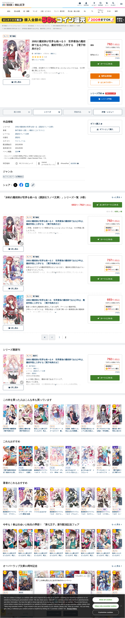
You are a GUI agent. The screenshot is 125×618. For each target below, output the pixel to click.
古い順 (109, 212)
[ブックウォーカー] (13, 3)
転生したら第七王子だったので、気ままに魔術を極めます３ (56, 554)
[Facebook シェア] (21, 185)
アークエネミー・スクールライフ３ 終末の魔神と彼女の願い (103, 471)
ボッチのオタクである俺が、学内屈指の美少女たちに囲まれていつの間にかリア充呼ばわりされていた (103, 430)
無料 (116, 11)
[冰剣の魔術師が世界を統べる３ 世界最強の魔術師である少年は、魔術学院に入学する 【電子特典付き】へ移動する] (33, 28)
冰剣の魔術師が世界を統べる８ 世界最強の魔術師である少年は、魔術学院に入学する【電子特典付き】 (55, 361)
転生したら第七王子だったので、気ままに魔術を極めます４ (72, 554)
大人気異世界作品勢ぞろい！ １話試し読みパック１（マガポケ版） (25, 471)
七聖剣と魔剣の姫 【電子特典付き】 (25, 430)
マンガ (35, 11)
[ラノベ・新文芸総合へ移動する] (28, 26)
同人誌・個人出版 (74, 11)
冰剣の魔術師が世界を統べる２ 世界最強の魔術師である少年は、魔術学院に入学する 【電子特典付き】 (55, 262)
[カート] (106, 3)
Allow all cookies (105, 600)
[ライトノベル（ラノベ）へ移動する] (43, 26)
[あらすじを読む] (59, 70)
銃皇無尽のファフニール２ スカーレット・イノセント (56, 513)
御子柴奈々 (38, 53)
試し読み (16, 82)
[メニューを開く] (121, 4)
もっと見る (117, 197)
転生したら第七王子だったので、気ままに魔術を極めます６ (103, 554)
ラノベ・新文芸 (59, 11)
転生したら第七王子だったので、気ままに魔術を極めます (40, 430)
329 (17, 152)
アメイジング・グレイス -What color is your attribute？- (57, 471)
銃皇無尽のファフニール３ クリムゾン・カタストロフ (72, 513)
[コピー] (33, 185)
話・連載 (26, 11)
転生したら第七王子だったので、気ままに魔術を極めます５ (87, 554)
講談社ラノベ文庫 (22, 134)
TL (92, 11)
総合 (8, 11)
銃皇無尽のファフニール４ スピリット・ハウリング (87, 513)
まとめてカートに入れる (107, 205)
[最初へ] (45, 337)
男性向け (19, 177)
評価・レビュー (108, 112)
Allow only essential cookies (106, 606)
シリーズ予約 (97, 93)
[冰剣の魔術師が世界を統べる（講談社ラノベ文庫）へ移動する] (67, 26)
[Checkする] (28, 76)
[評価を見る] (39, 58)
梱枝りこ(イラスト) (36, 130)
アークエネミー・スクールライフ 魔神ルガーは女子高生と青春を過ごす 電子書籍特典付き (56, 430)
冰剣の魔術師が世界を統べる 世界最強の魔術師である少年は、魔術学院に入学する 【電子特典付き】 (55, 301)
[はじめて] (94, 3)
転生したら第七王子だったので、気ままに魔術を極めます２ (40, 554)
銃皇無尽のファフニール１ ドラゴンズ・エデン (9, 513)
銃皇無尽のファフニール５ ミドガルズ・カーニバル (103, 513)
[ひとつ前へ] (52, 337)
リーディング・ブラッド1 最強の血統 (25, 513)
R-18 (108, 11)
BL (85, 11)
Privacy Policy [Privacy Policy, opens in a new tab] (72, 609)
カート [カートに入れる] (105, 239)
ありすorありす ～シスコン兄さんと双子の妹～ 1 (72, 471)
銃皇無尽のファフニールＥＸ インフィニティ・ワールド (40, 471)
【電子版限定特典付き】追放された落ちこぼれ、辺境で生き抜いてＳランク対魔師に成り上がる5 (9, 471)
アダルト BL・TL (101, 11)
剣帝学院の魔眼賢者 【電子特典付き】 (10, 430)
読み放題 (17, 11)
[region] (62, 606)
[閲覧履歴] (100, 3)
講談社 (17, 137)
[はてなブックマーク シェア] (27, 185)
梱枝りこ (54, 53)
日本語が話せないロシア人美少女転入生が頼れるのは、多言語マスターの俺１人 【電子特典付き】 (88, 430)
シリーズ (52, 112)
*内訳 (117, 58)
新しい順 (118, 212)
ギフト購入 (96, 124)
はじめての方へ (105, 82)
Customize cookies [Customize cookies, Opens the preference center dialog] (105, 612)
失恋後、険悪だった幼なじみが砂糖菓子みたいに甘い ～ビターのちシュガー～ (72, 430)
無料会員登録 (105, 76)
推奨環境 (75, 163)
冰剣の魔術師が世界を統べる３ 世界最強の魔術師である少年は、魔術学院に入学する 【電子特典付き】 (55, 222)
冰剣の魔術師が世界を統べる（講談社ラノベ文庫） (34, 127)
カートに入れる (105, 64)
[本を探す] (113, 3)
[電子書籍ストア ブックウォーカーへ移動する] (11, 26)
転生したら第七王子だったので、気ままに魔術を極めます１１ (9, 554)
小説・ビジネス (46, 11)
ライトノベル (20, 141)
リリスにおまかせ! (40, 512)
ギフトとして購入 (105, 129)
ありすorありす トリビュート (87, 471)
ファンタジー (8, 177)
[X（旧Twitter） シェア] (15, 185)
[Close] (121, 606)
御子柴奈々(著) (20, 130)
